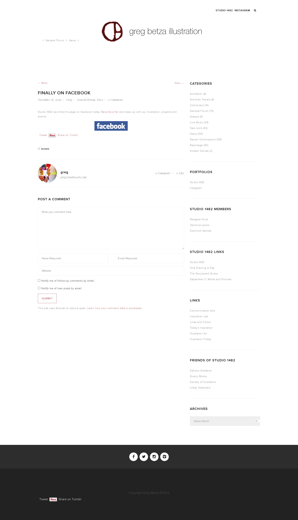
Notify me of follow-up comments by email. (68, 280)
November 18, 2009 (49, 100)
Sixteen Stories (199, 151)
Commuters (197, 105)
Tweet (43, 135)
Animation (196, 93)
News (72, 40)
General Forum (55, 40)
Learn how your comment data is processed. (114, 308)
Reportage (196, 145)
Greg (69, 100)
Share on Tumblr (68, 135)
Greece (194, 116)
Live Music (196, 122)
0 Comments (115, 100)
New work (196, 128)
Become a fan (110, 112)
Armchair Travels (200, 99)
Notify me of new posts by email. (61, 288)
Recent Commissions (203, 139)
